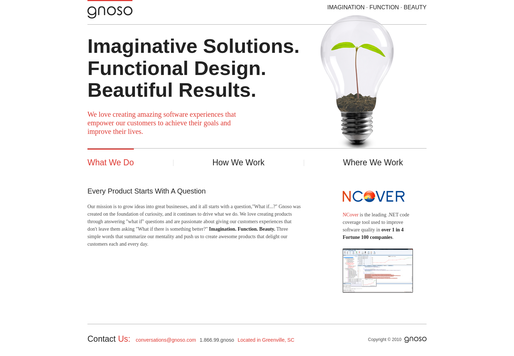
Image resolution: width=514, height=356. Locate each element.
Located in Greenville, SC (266, 340)
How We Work (238, 162)
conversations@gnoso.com (166, 340)
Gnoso (120, 9)
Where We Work (373, 162)
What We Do (110, 162)
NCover (350, 214)
